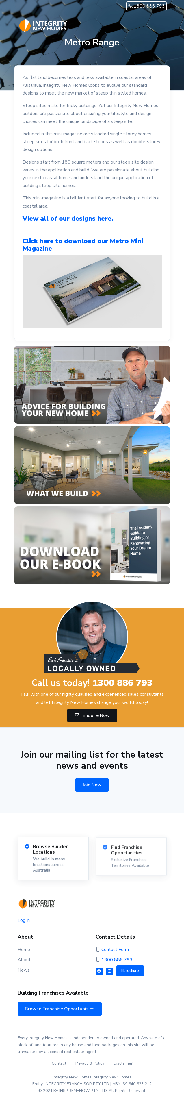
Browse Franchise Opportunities (59, 1009)
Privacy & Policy (89, 1063)
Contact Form (115, 949)
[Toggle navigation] (161, 26)
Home (24, 949)
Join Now (92, 785)
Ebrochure (130, 970)
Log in (24, 920)
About (24, 959)
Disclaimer (123, 1063)
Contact (59, 1063)
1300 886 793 (146, 6)
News (24, 970)
